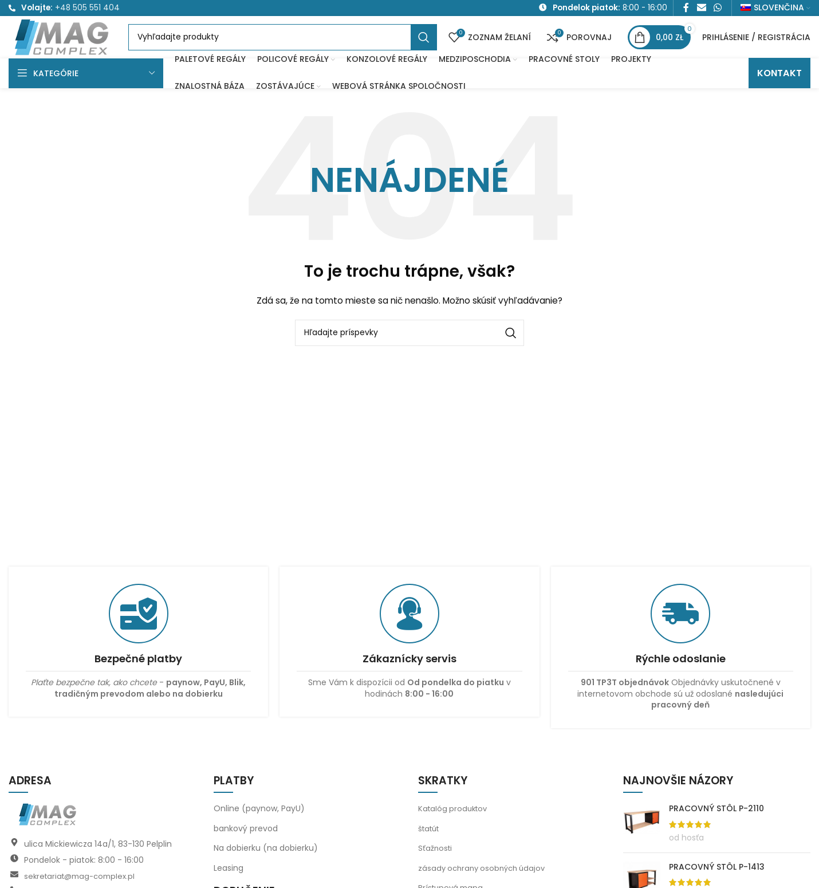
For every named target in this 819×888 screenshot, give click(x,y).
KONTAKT (779, 94)
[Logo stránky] (79, 48)
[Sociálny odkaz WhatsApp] (718, 9)
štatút (430, 849)
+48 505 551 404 (87, 9)
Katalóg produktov (454, 829)
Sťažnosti (436, 869)
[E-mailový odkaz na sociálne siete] (701, 9)
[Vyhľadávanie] (298, 50)
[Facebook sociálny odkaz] (686, 9)
